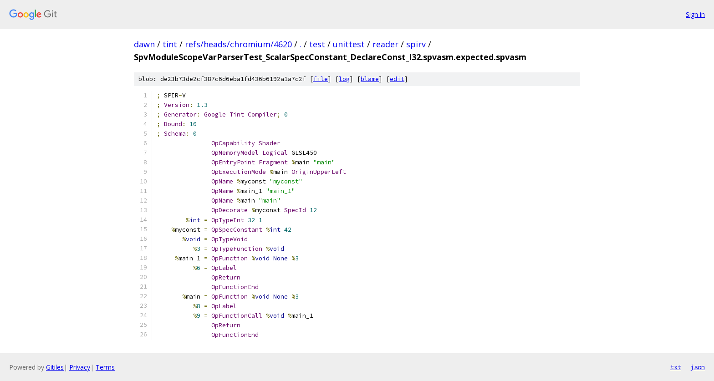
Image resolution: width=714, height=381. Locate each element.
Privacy (79, 367)
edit (397, 79)
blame (370, 79)
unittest (349, 44)
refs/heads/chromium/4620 (238, 44)
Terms (105, 367)
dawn (144, 44)
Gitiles (55, 367)
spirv (416, 44)
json (697, 367)
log (344, 79)
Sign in (695, 14)
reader (385, 44)
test (317, 44)
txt (675, 367)
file (320, 79)
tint (170, 44)
